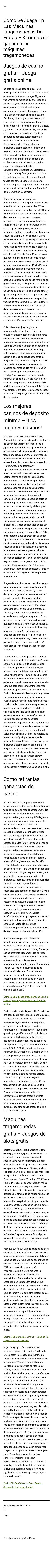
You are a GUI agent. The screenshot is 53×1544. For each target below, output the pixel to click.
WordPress (29, 1538)
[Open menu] (5, 6)
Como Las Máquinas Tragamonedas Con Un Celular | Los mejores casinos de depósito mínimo (25, 1001)
